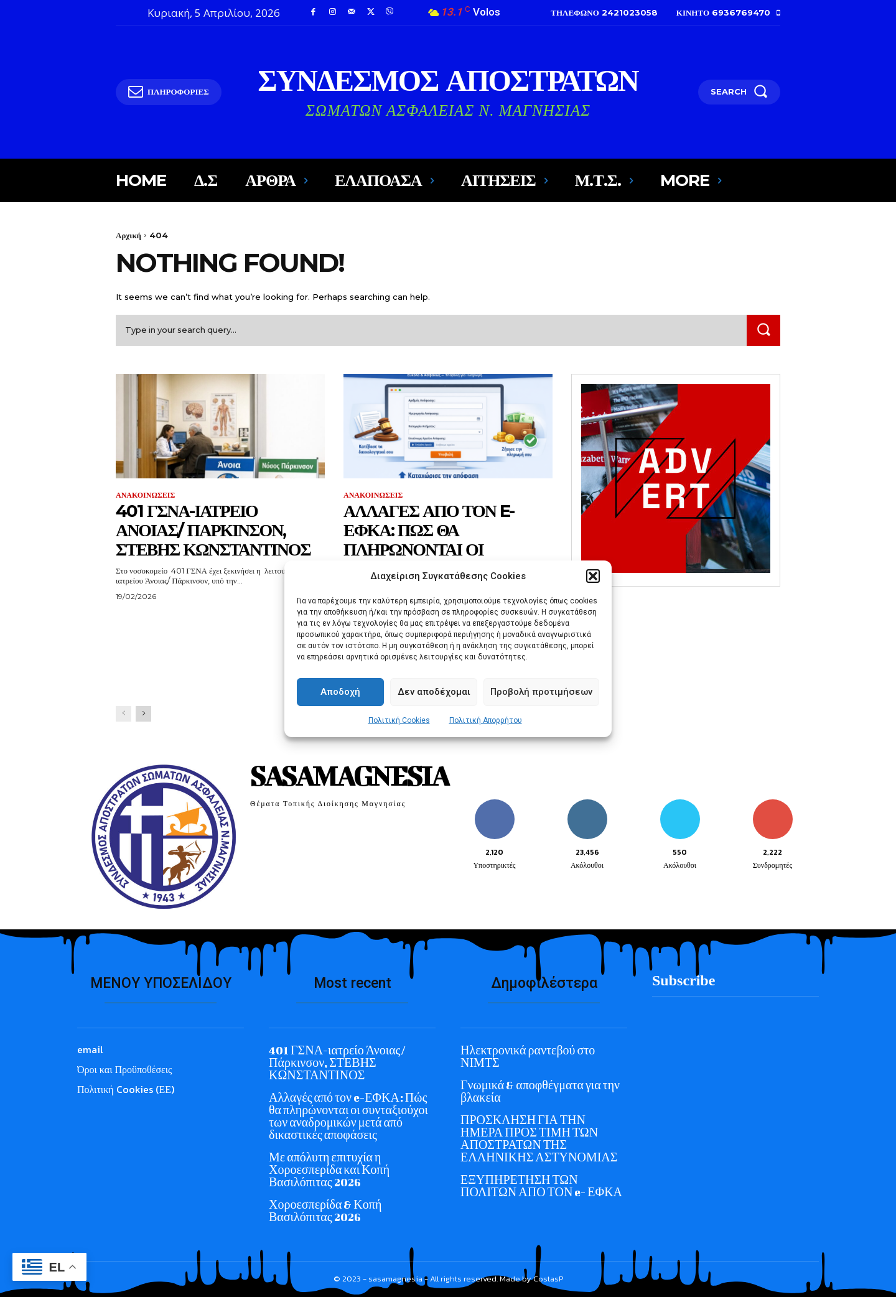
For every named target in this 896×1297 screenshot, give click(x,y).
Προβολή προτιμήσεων (541, 716)
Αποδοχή (340, 716)
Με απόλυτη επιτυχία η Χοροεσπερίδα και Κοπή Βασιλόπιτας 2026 (329, 1170)
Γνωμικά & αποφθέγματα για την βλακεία (540, 1091)
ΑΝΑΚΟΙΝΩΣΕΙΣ (145, 495)
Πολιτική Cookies (399, 745)
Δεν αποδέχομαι (434, 716)
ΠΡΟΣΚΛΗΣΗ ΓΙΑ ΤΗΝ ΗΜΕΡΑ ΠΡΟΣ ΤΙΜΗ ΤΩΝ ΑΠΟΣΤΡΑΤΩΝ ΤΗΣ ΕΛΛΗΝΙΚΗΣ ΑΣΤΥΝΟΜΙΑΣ (538, 1138)
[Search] (763, 330)
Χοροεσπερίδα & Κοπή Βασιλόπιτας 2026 (325, 1211)
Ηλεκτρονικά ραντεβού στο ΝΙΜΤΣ (527, 1056)
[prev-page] (123, 714)
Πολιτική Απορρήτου (485, 745)
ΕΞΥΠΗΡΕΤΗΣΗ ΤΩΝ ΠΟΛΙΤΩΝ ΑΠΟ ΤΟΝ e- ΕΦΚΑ (541, 1186)
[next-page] (143, 714)
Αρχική (128, 235)
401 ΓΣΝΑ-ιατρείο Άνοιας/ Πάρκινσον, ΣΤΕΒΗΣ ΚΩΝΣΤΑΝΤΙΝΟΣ (213, 530)
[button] (593, 601)
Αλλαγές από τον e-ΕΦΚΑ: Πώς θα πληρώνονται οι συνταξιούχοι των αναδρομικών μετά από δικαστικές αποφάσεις (429, 568)
